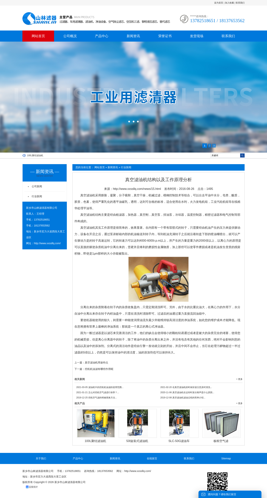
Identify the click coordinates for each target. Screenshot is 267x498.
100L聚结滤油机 (35, 155)
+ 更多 (239, 379)
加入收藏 (229, 2)
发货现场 (196, 36)
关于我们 (41, 458)
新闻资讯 (133, 36)
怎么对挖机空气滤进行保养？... (97, 392)
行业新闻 (126, 167)
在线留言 (152, 458)
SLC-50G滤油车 (179, 441)
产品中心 (101, 36)
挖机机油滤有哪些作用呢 (99, 368)
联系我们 (240, 2)
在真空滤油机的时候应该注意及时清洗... (186, 387)
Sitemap (226, 458)
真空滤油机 (87, 195)
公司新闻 (37, 186)
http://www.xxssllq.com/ (47, 243)
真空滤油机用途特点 (96, 362)
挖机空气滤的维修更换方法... (96, 397)
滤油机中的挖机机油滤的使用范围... (100, 387)
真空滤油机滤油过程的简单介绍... (182, 397)
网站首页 (38, 36)
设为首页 (218, 2)
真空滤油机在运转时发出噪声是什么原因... (187, 392)
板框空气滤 (220, 441)
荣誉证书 (165, 36)
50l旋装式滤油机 (137, 441)
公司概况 (70, 36)
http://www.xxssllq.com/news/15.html (137, 188)
